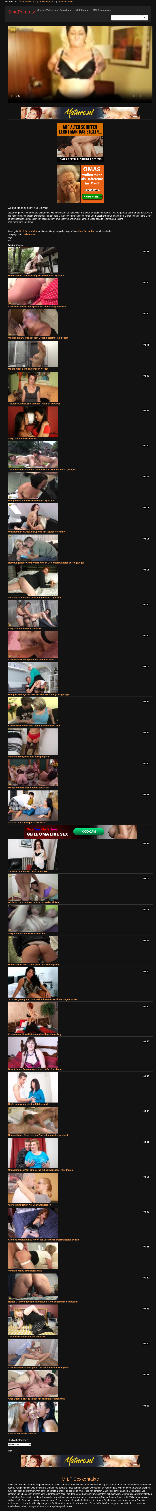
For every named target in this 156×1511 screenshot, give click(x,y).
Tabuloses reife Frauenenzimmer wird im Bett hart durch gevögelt (42, 469)
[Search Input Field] (126, 17)
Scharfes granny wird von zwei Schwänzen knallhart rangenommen (42, 999)
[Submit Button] (145, 17)
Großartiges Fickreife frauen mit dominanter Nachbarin (36, 1399)
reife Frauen (30, 234)
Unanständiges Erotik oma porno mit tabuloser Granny (36, 531)
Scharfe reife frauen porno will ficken (27, 822)
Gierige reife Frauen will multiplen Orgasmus (31, 500)
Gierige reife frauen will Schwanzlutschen (29, 1205)
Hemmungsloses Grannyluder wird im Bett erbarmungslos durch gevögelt (46, 562)
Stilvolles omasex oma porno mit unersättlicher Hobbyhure (38, 1367)
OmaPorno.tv (21, 11)
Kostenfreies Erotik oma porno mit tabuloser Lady (34, 725)
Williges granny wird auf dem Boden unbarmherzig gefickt (38, 338)
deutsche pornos (47, 1)
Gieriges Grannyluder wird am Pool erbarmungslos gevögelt (39, 694)
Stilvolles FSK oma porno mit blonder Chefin (31, 659)
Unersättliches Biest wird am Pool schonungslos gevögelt (38, 1135)
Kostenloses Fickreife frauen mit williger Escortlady (35, 1034)
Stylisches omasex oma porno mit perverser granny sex (37, 306)
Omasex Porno (65, 1)
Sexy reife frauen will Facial (22, 438)
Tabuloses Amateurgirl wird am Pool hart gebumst (34, 403)
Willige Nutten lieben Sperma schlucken (28, 787)
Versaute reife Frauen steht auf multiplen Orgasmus (35, 597)
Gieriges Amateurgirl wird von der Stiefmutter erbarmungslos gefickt (43, 1239)
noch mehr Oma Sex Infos (20, 222)
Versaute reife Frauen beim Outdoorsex (28, 871)
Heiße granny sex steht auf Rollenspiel (28, 1104)
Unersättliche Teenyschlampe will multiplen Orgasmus (36, 275)
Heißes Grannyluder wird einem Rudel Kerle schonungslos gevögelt (43, 1301)
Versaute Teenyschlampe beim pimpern (28, 756)
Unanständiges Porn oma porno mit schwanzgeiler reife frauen (40, 1170)
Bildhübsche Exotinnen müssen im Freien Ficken (33, 902)
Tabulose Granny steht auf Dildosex (26, 1336)
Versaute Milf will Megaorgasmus (25, 1270)
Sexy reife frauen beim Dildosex (24, 628)
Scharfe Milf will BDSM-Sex (22, 1433)
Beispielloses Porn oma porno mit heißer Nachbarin (35, 1069)
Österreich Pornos (27, 1)
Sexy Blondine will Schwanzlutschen (27, 933)
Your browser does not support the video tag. (80, 64)
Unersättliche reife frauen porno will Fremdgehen (33, 964)
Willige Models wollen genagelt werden (28, 369)
